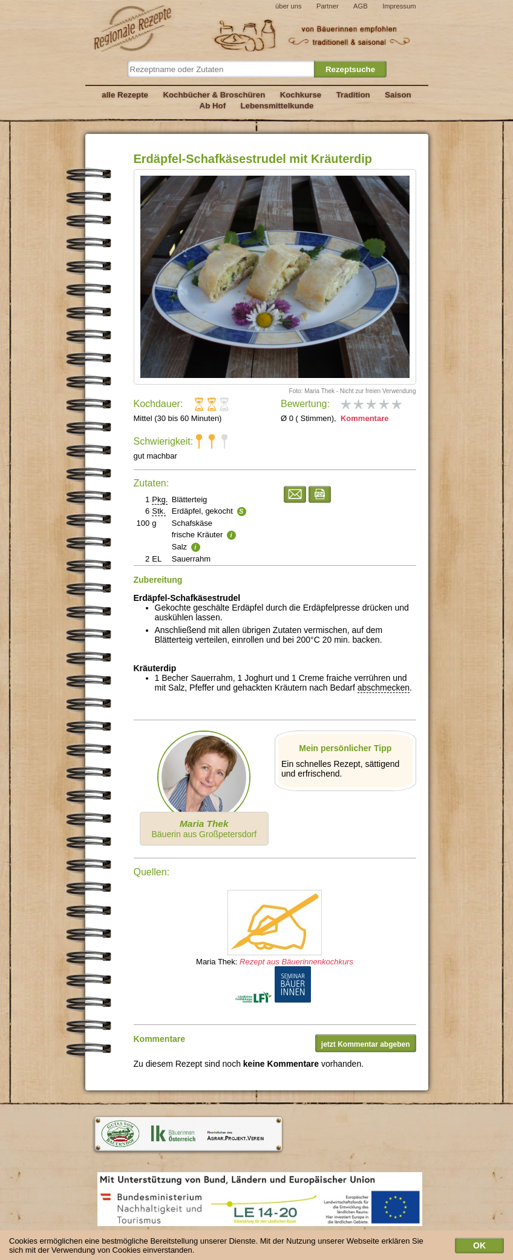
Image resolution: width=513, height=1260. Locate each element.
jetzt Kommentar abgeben (365, 1044)
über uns (288, 6)
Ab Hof (213, 105)
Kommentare (363, 418)
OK (479, 1247)
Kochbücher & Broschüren (214, 94)
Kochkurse (301, 94)
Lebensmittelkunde (277, 105)
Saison (398, 94)
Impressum (399, 6)
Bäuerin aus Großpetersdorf (203, 828)
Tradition (353, 94)
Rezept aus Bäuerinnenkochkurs (296, 961)
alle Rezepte (125, 94)
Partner (327, 6)
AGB (360, 6)
